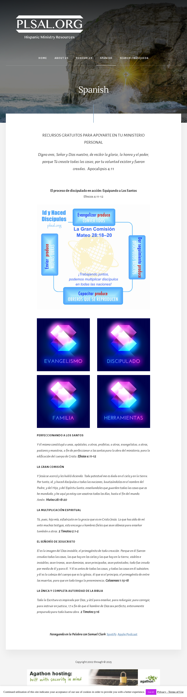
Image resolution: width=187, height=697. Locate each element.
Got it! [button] (151, 692)
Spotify (111, 634)
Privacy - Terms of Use (170, 691)
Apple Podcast (127, 634)
